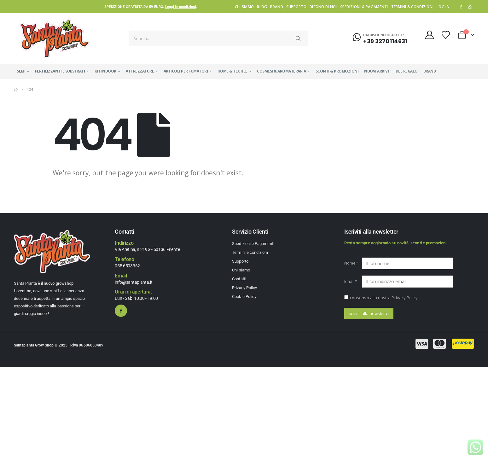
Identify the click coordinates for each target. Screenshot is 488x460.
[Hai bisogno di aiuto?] (380, 37)
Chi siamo (244, 6)
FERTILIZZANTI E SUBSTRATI (60, 71)
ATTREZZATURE (140, 71)
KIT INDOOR (105, 71)
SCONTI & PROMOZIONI (337, 71)
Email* (350, 281)
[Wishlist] (446, 35)
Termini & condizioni (412, 6)
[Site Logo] (55, 38)
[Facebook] (461, 7)
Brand (276, 6)
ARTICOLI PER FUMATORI (186, 71)
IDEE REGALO (406, 71)
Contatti (239, 279)
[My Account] (429, 35)
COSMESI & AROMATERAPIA (281, 71)
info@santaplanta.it (133, 282)
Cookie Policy (244, 296)
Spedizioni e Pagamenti (253, 243)
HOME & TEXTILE (232, 71)
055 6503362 (127, 265)
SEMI (21, 71)
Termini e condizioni (250, 252)
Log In (443, 6)
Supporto (296, 6)
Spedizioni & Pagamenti (364, 6)
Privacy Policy (244, 287)
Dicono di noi (323, 6)
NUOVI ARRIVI (376, 71)
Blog (262, 6)
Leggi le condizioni (180, 7)
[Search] (298, 38)
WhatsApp (470, 7)
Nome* (351, 263)
